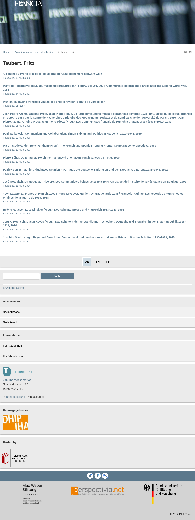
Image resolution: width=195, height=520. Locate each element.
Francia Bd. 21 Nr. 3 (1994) (17, 173)
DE (87, 261)
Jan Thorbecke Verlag (17, 379)
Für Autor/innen (12, 345)
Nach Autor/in (10, 322)
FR (108, 261)
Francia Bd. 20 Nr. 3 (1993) (17, 149)
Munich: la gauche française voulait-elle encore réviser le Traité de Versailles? (54, 101)
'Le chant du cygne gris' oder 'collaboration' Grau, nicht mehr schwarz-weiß (52, 73)
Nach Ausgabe (11, 311)
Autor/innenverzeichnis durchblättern (35, 52)
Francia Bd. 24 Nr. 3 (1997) (17, 229)
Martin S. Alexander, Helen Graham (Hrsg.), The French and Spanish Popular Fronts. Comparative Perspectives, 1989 (79, 145)
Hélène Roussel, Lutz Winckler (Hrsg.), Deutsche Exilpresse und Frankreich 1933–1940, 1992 (63, 209)
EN (97, 261)
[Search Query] (21, 276)
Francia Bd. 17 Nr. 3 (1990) (17, 137)
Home (6, 52)
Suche (57, 276)
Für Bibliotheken (13, 356)
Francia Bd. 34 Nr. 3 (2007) (17, 93)
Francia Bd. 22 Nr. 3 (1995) (17, 201)
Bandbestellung (15, 396)
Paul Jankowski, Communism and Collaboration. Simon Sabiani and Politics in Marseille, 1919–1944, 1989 (72, 133)
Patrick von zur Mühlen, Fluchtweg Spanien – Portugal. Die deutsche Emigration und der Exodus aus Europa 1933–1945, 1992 (85, 169)
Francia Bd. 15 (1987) (14, 105)
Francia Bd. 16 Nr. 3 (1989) (17, 125)
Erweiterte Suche (13, 287)
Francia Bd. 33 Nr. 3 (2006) (17, 78)
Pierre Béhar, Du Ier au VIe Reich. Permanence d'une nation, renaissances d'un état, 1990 (61, 157)
